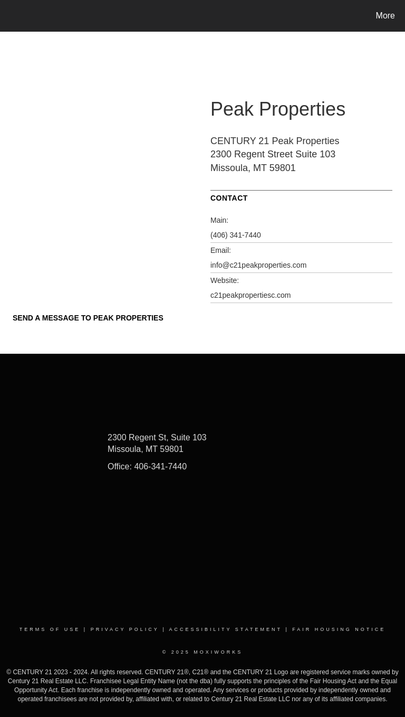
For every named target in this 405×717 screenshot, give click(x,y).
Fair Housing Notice (338, 629)
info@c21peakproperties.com (258, 265)
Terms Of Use (50, 629)
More (385, 15)
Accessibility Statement (225, 629)
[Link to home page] (10, 16)
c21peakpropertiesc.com (250, 295)
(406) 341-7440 (235, 235)
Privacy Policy (125, 629)
